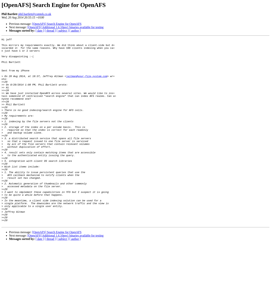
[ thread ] (50, 30)
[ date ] (40, 30)
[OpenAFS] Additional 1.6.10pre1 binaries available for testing (65, 27)
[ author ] (75, 30)
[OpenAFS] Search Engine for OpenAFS (56, 23)
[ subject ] (63, 30)
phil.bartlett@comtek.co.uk (34, 14)
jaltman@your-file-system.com (86, 84)
